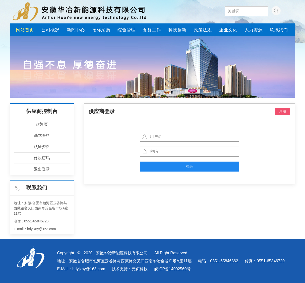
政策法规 (203, 29)
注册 (282, 111)
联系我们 (279, 29)
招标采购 (101, 29)
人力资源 (253, 29)
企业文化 (228, 29)
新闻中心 (76, 29)
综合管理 (126, 29)
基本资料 (42, 135)
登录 (189, 167)
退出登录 (42, 169)
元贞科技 (140, 269)
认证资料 (42, 147)
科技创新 (177, 29)
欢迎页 (42, 124)
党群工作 (152, 29)
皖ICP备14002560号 (172, 269)
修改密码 (42, 158)
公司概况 (50, 29)
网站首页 (25, 29)
